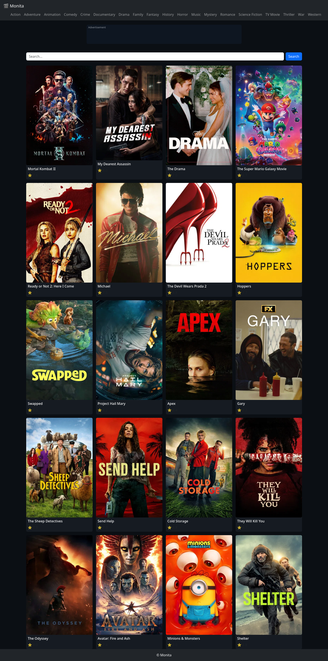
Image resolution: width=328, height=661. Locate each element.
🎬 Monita (13, 6)
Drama (124, 14)
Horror (182, 14)
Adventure (32, 14)
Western (314, 14)
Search (293, 56)
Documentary (104, 14)
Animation (52, 14)
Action (15, 14)
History (168, 14)
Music (196, 14)
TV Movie (272, 14)
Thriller (289, 14)
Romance (227, 14)
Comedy (70, 14)
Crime (85, 14)
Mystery (210, 14)
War (301, 14)
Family (138, 14)
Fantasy (153, 14)
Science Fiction (250, 14)
